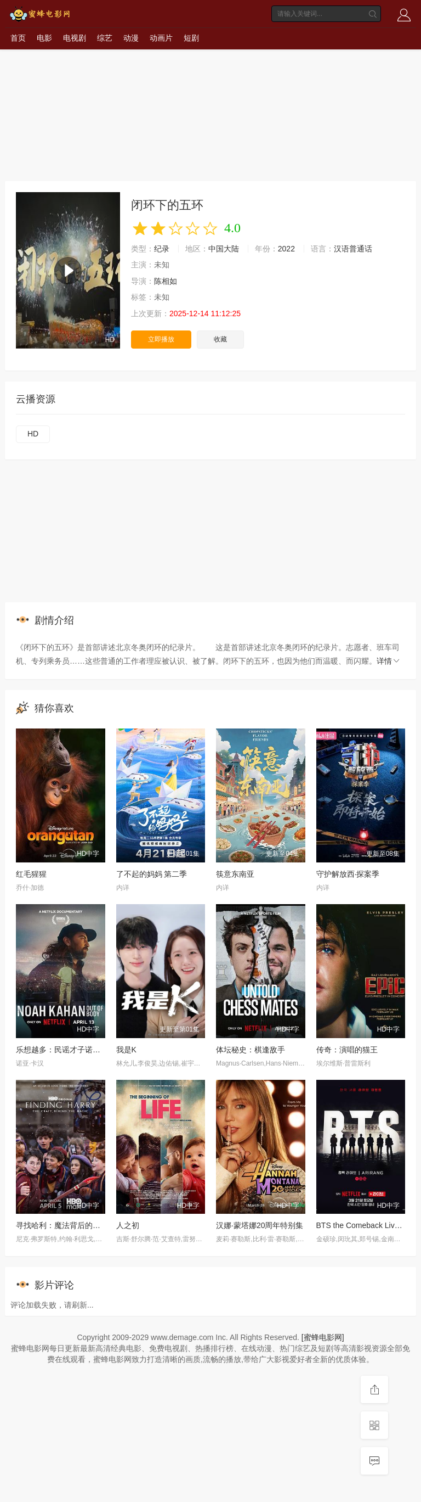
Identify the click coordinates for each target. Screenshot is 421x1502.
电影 (44, 37)
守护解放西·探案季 (348, 874)
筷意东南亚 (235, 874)
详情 (389, 661)
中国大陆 (223, 248)
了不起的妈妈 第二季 (151, 874)
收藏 (220, 339)
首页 (18, 37)
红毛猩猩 (31, 874)
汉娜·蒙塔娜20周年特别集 (259, 1225)
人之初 (127, 1225)
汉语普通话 (353, 248)
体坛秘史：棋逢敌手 (250, 1049)
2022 (286, 248)
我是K (126, 1049)
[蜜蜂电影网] (322, 1337)
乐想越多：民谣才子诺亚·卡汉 (67, 1049)
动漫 (131, 37)
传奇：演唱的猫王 (347, 1049)
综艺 (104, 37)
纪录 (161, 248)
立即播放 (161, 339)
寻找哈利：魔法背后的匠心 (62, 1225)
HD (32, 433)
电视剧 (74, 37)
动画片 (161, 37)
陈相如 (165, 281)
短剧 (191, 37)
